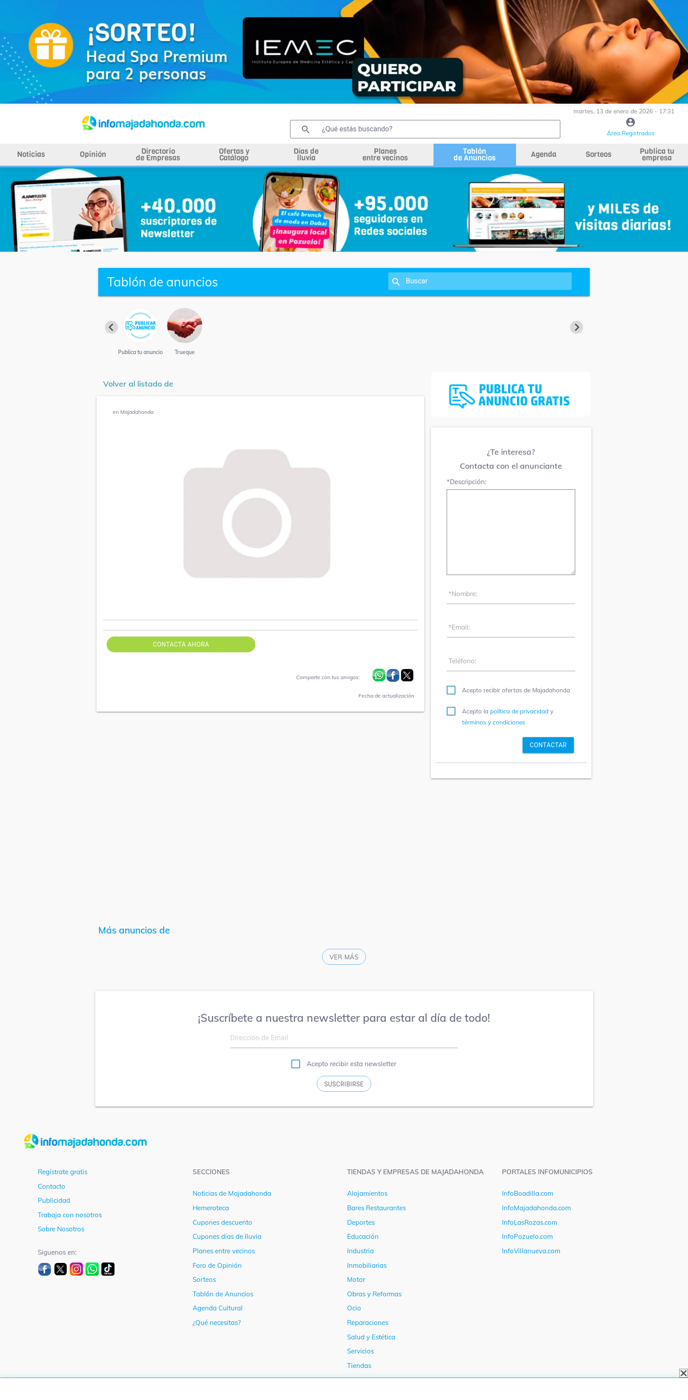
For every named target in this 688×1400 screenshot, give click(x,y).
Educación (363, 1236)
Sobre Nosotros (61, 1229)
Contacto (51, 1186)
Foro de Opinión (217, 1265)
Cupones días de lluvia (227, 1236)
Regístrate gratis (62, 1172)
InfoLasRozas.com (529, 1222)
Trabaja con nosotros (70, 1215)
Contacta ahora (181, 644)
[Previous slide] (111, 327)
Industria (360, 1251)
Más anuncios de (134, 930)
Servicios (360, 1351)
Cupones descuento (222, 1222)
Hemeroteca (211, 1208)
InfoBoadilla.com (527, 1193)
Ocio (354, 1308)
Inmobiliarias (367, 1265)
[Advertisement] (511, 846)
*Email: (459, 627)
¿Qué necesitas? (217, 1322)
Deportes (361, 1222)
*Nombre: (462, 594)
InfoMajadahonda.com (536, 1208)
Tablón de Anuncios (223, 1294)
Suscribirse (344, 1084)
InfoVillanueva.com (531, 1251)
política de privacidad (519, 711)
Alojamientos (367, 1193)
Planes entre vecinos (224, 1251)
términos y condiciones (493, 722)
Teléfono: (462, 661)
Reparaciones (367, 1322)
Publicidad (54, 1200)
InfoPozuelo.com (527, 1236)
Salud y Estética (371, 1337)
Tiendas (359, 1365)
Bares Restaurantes (376, 1208)
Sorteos (204, 1279)
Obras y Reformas (374, 1294)
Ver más (344, 957)
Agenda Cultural (218, 1308)
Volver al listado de (138, 384)
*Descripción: (466, 482)
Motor (356, 1279)
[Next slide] (576, 327)
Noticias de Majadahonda (232, 1193)
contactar (548, 745)
